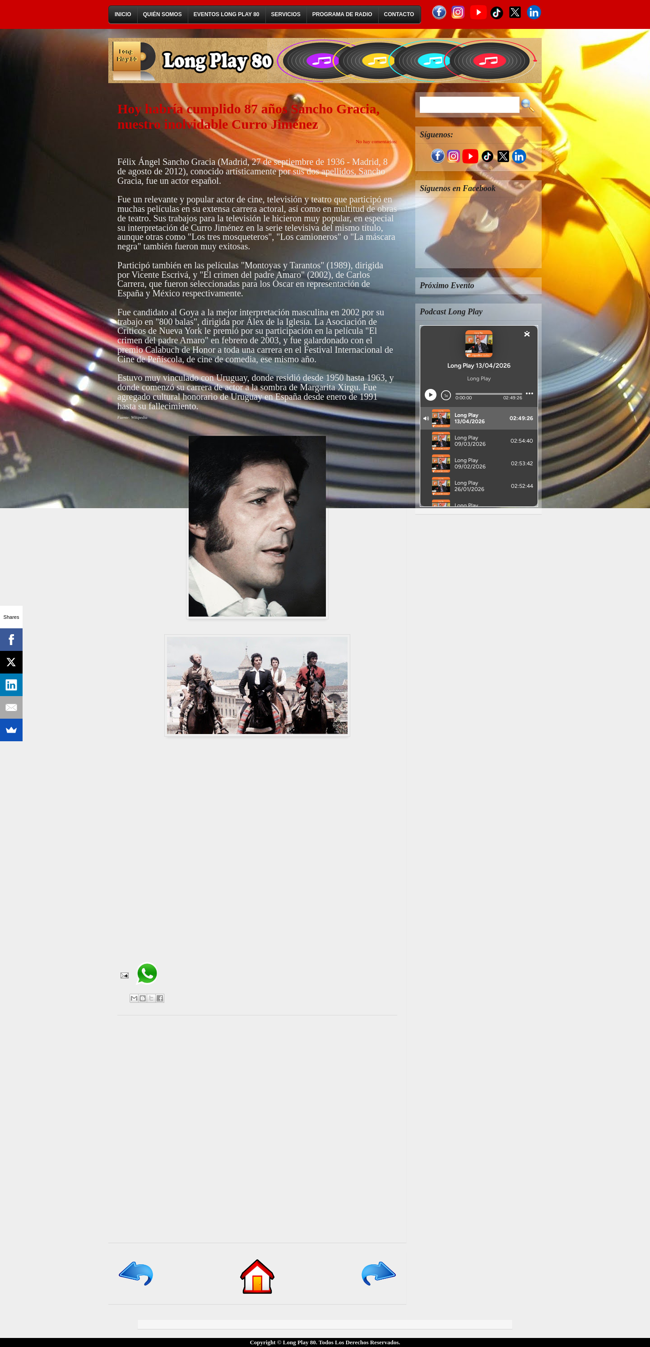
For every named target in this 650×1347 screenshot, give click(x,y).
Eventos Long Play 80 (227, 14)
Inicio (123, 14)
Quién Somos (162, 14)
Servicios (286, 14)
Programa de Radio (342, 14)
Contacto (399, 14)
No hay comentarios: (376, 141)
